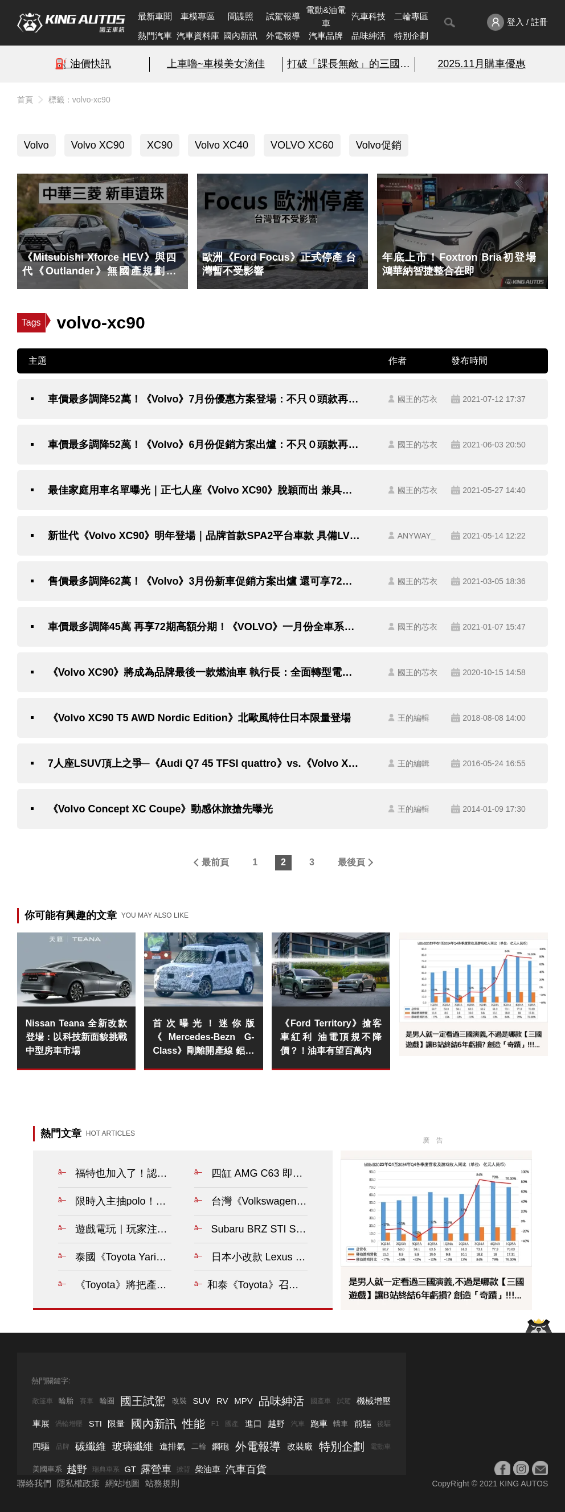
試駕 (344, 1401)
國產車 (320, 1401)
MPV (243, 1401)
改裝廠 (300, 1446)
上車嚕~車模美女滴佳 (216, 63)
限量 (116, 1423)
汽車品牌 (326, 35)
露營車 (156, 1469)
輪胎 (66, 1400)
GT (130, 1469)
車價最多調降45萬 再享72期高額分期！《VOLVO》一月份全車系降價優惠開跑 (205, 626)
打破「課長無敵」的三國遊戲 (348, 63)
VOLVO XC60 (302, 145)
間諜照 (240, 16)
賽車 (86, 1401)
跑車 (318, 1423)
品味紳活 (368, 35)
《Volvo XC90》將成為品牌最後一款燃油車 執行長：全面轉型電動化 (205, 672)
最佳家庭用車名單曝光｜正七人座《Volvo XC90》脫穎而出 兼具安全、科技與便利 (205, 490)
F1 (215, 1424)
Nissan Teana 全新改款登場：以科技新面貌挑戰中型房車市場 (76, 1036)
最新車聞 (155, 16)
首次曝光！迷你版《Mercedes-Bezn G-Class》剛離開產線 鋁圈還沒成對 (203, 1038)
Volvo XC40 (221, 145)
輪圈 (107, 1400)
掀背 (183, 1469)
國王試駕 (143, 1401)
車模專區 (198, 16)
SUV (202, 1401)
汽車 (298, 1424)
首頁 (25, 99)
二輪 (198, 1446)
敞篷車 (42, 1401)
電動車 (380, 1447)
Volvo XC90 (98, 145)
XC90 (160, 145)
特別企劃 (411, 35)
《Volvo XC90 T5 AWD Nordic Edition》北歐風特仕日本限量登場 (199, 718)
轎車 (340, 1423)
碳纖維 (90, 1446)
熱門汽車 (155, 35)
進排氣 (172, 1446)
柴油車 (207, 1469)
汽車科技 (368, 16)
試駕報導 (283, 16)
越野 (276, 1423)
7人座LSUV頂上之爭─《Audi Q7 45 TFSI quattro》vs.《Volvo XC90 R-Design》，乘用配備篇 (205, 763)
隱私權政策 (78, 1483)
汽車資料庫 (198, 35)
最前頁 (215, 862)
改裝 (179, 1400)
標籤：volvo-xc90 (79, 99)
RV (222, 1401)
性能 (193, 1424)
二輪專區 (411, 16)
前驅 (362, 1423)
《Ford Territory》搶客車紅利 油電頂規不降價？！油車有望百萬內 (331, 1036)
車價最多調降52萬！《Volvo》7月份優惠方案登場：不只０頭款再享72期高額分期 (205, 399)
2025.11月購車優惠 (481, 63)
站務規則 (162, 1483)
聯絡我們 (34, 1483)
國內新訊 (240, 35)
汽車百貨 (246, 1469)
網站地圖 (122, 1483)
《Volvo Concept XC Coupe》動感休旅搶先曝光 (160, 809)
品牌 (62, 1447)
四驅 (41, 1446)
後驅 (384, 1424)
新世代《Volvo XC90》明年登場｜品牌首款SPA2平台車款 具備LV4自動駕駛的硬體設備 (205, 535)
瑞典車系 (106, 1469)
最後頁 (351, 862)
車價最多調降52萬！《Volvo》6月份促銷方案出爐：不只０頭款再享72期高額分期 (205, 444)
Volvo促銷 (379, 145)
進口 (253, 1423)
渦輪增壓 (69, 1424)
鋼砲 (220, 1446)
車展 (41, 1423)
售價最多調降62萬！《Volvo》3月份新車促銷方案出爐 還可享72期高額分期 (205, 581)
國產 (232, 1424)
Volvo (36, 145)
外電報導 (283, 35)
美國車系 (47, 1469)
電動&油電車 (326, 16)
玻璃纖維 (132, 1446)
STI (95, 1423)
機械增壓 (374, 1401)
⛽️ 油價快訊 (83, 63)
